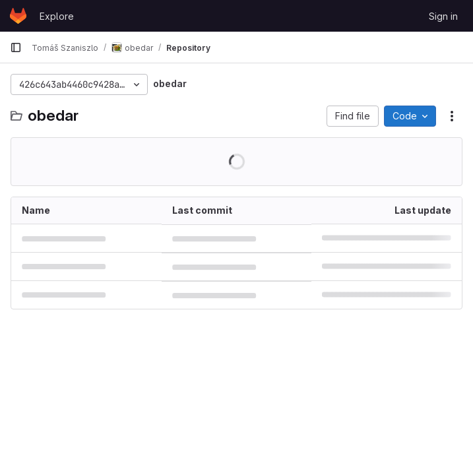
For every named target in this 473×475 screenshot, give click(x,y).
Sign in (443, 16)
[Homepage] (18, 15)
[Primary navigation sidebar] (15, 47)
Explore (57, 16)
